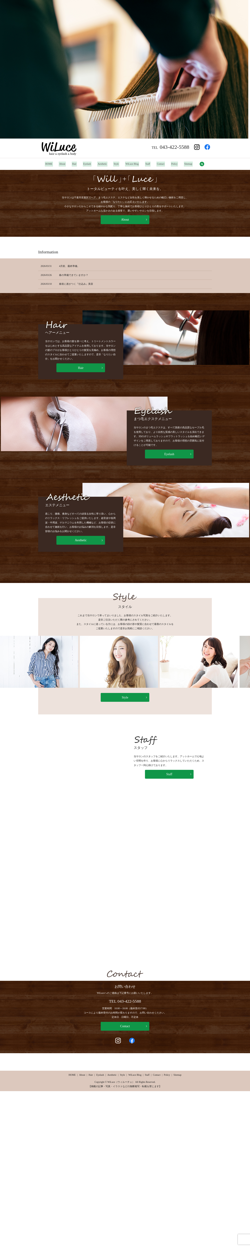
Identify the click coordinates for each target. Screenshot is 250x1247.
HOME (46, 164)
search (204, 164)
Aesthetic (101, 164)
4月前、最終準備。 (69, 266)
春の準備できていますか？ (73, 275)
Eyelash (86, 164)
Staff (148, 164)
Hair (73, 164)
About (60, 164)
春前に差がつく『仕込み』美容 (76, 284)
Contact (162, 164)
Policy (176, 164)
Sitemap (191, 164)
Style (116, 164)
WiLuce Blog (132, 164)
